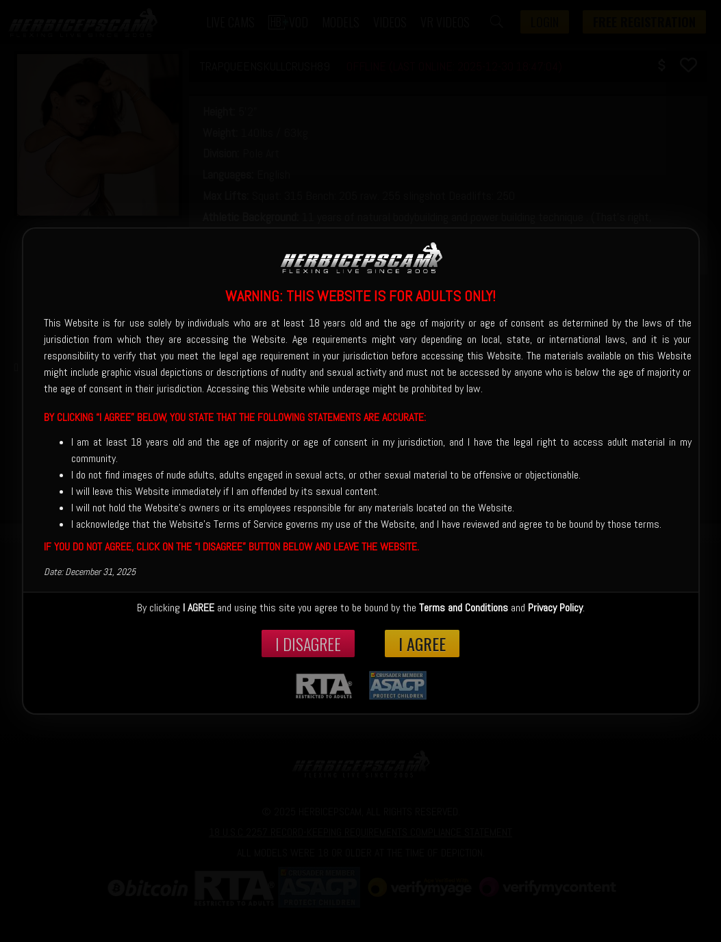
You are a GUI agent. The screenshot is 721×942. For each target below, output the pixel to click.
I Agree (422, 643)
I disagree (308, 643)
